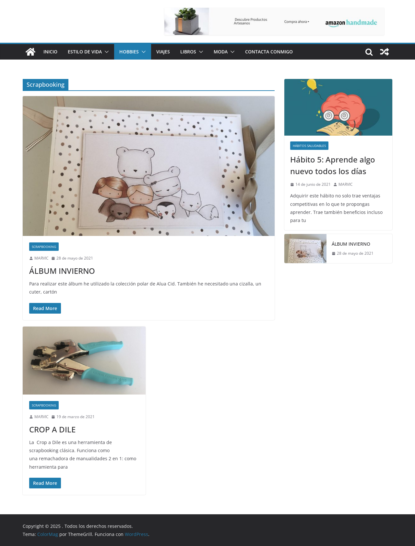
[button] (105, 51)
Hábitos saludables (309, 145)
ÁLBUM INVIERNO (62, 270)
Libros (188, 52)
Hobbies (129, 52)
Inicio (50, 52)
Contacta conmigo (269, 52)
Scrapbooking (44, 246)
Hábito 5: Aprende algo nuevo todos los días (332, 165)
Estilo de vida (85, 52)
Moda (221, 52)
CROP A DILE (52, 429)
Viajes (163, 52)
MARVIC (41, 258)
